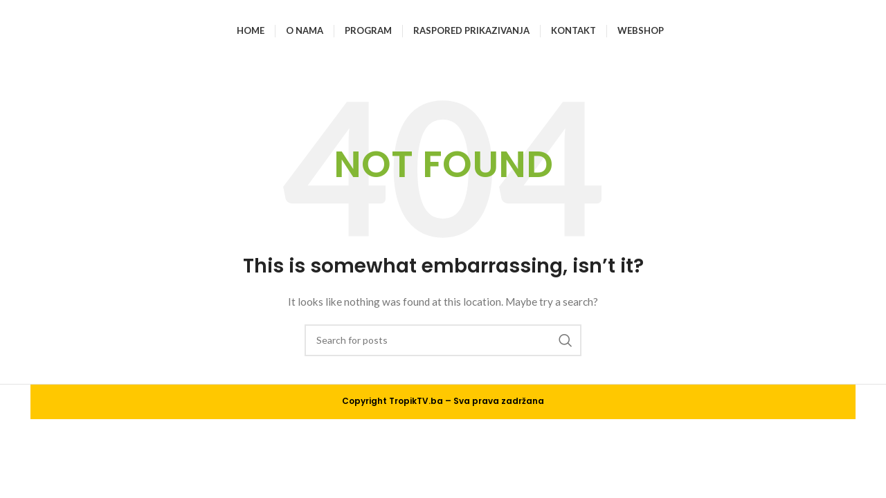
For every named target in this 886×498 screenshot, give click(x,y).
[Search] (443, 340)
